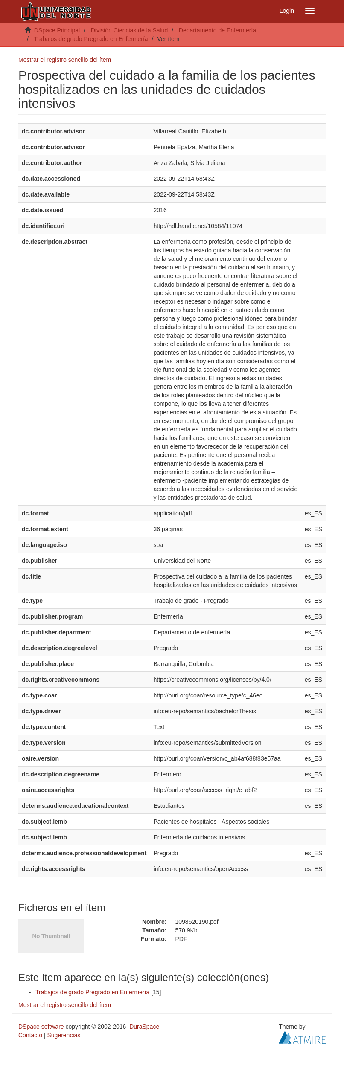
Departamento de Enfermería (217, 30)
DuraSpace (144, 1026)
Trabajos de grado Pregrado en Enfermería (91, 38)
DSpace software (41, 1026)
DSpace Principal (57, 30)
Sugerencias (63, 1035)
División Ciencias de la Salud (129, 30)
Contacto (30, 1035)
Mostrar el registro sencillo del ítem (64, 59)
